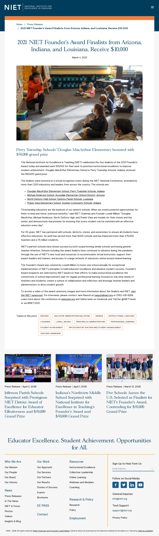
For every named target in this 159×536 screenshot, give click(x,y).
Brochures (42, 497)
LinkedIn (132, 485)
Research (74, 505)
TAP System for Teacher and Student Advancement (94, 328)
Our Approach (44, 467)
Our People (11, 472)
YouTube (140, 485)
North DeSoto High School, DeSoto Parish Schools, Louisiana (60, 199)
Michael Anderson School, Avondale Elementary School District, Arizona (66, 195)
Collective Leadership (81, 472)
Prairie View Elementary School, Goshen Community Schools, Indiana (64, 203)
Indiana (99, 316)
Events (41, 492)
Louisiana (45, 322)
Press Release (35, 24)
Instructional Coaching (121, 316)
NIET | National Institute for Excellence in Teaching (28, 7)
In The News (11, 501)
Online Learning (77, 477)
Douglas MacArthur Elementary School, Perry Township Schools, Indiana (66, 191)
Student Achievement (51, 328)
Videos (8, 516)
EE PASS (43, 506)
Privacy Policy (119, 518)
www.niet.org (68, 299)
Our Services (44, 472)
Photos (9, 511)
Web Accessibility (145, 531)
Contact (42, 515)
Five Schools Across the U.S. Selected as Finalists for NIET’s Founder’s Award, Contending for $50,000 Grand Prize (129, 402)
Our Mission (11, 467)
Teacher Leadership (50, 334)
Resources (76, 462)
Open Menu (152, 7)
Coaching (74, 487)
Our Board (10, 477)
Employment (77, 519)
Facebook (115, 485)
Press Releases (13, 496)
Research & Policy (81, 500)
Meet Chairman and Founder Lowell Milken (51, 531)
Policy (72, 510)
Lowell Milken (63, 322)
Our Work (43, 462)
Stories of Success (47, 487)
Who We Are (13, 462)
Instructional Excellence (82, 467)
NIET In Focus (12, 506)
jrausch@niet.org (103, 295)
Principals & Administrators (90, 322)
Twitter (124, 485)
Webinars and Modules (81, 482)
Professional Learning (122, 322)
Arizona (44, 316)
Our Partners (44, 477)
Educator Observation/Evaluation (72, 316)
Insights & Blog (13, 521)
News (19, 24)
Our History (11, 482)
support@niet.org (122, 510)
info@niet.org (119, 499)
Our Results (43, 482)
